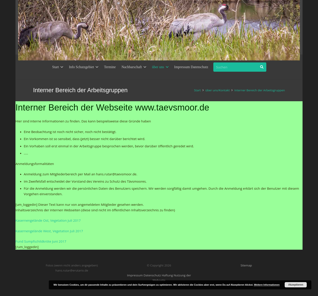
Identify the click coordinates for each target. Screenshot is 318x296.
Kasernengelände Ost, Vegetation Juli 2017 (48, 220)
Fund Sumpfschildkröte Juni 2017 (40, 241)
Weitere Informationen (267, 284)
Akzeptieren (295, 284)
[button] (61, 67)
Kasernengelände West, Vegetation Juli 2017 (49, 231)
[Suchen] (239, 67)
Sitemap (246, 265)
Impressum (135, 275)
